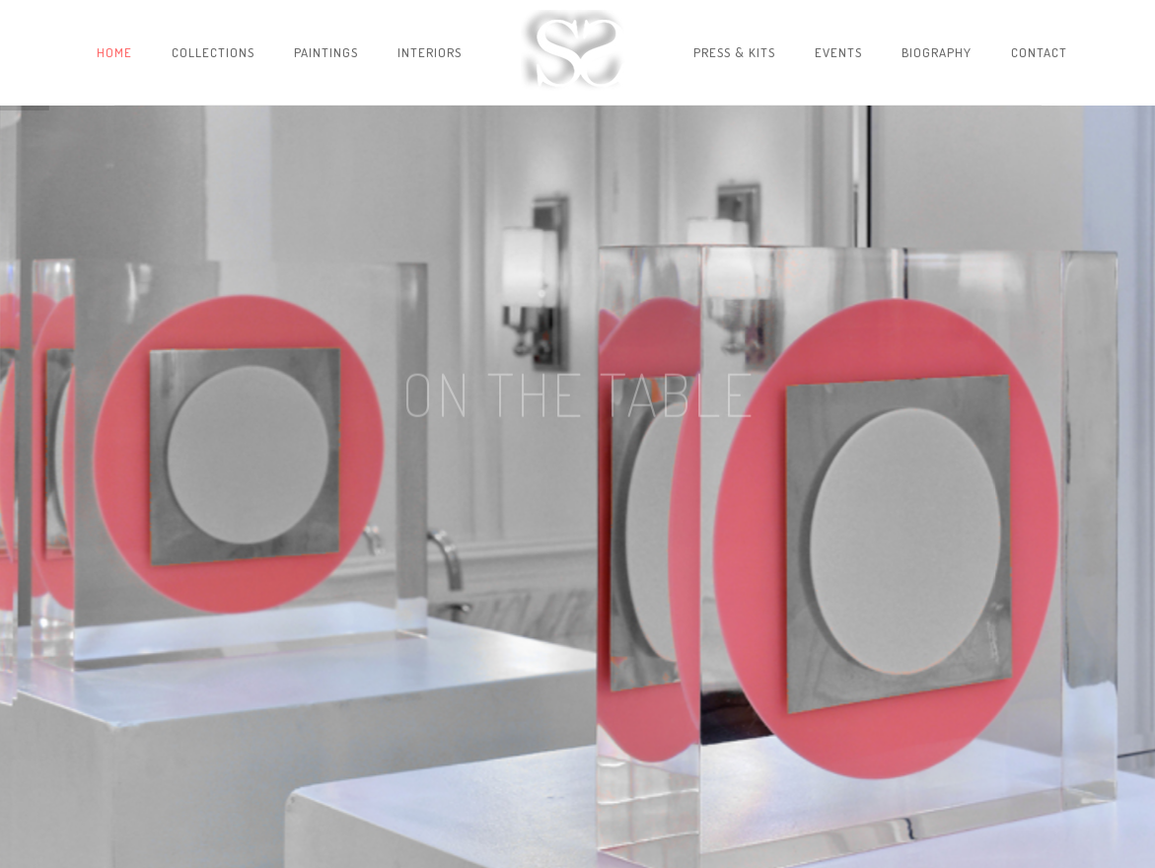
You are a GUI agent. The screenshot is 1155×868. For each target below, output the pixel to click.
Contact (1039, 52)
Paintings (326, 52)
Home (114, 52)
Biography (937, 52)
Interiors (429, 52)
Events (838, 52)
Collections (213, 52)
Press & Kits (734, 52)
